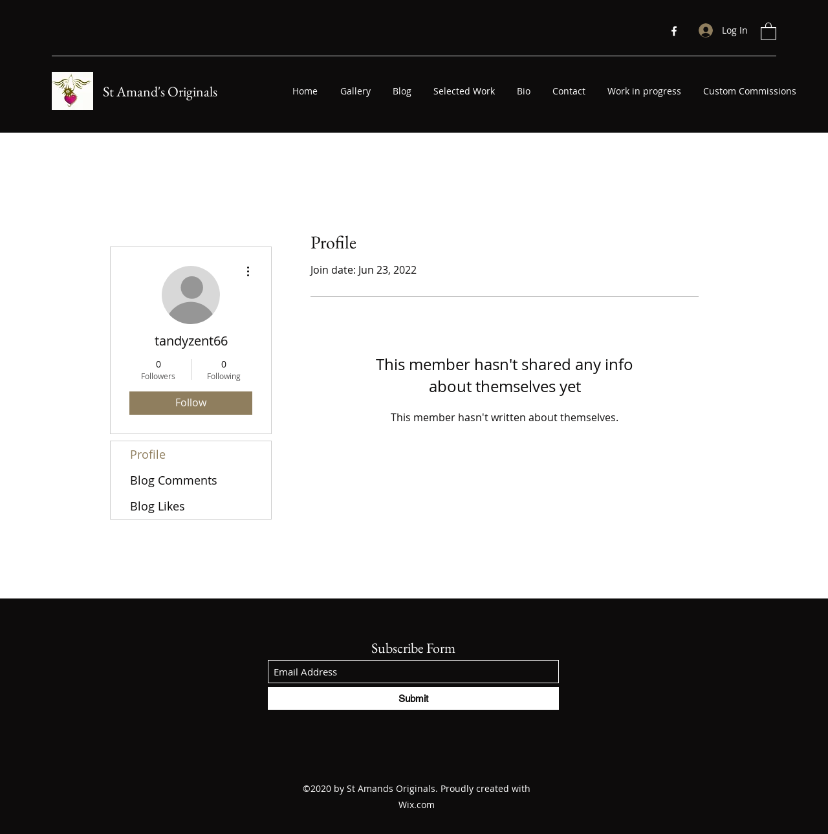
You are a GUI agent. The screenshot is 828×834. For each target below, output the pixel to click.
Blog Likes (157, 506)
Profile (148, 454)
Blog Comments (173, 480)
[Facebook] (674, 31)
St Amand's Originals (160, 91)
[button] (768, 30)
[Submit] (413, 698)
